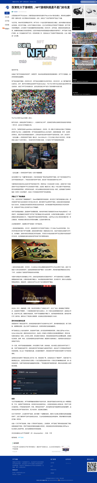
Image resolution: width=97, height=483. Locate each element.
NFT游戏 (20, 437)
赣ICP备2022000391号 (53, 480)
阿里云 (58, 478)
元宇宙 (7, 21)
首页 (7, 13)
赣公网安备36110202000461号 (66, 480)
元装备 (7, 25)
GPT (52, 466)
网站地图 (62, 478)
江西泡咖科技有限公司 (51, 478)
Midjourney (53, 469)
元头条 (7, 17)
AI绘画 (52, 473)
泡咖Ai (7, 28)
